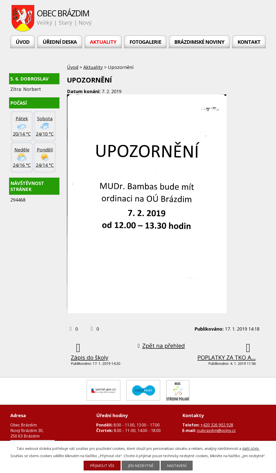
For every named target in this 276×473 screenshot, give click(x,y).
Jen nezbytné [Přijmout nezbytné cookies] (140, 465)
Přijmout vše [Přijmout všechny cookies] (102, 465)
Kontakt (248, 41)
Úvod (22, 41)
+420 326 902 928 (216, 425)
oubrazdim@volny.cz (216, 430)
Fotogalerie (145, 41)
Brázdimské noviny (199, 41)
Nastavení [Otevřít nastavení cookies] (176, 465)
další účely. (251, 448)
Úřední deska (60, 41)
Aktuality (103, 41)
